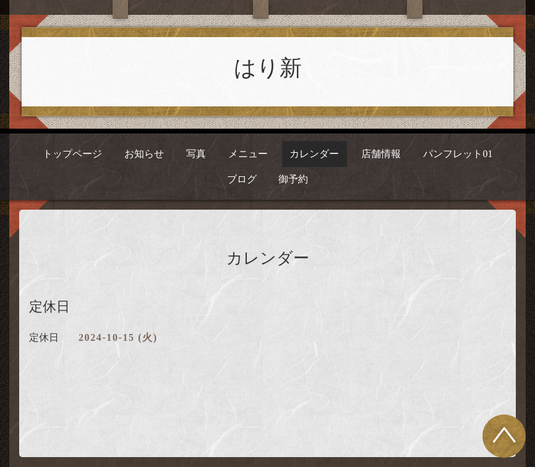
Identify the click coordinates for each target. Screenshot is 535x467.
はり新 (268, 68)
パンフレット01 (457, 153)
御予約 (293, 179)
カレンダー (314, 153)
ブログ (242, 179)
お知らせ (144, 153)
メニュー (248, 153)
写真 (196, 153)
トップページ (72, 153)
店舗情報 (381, 153)
